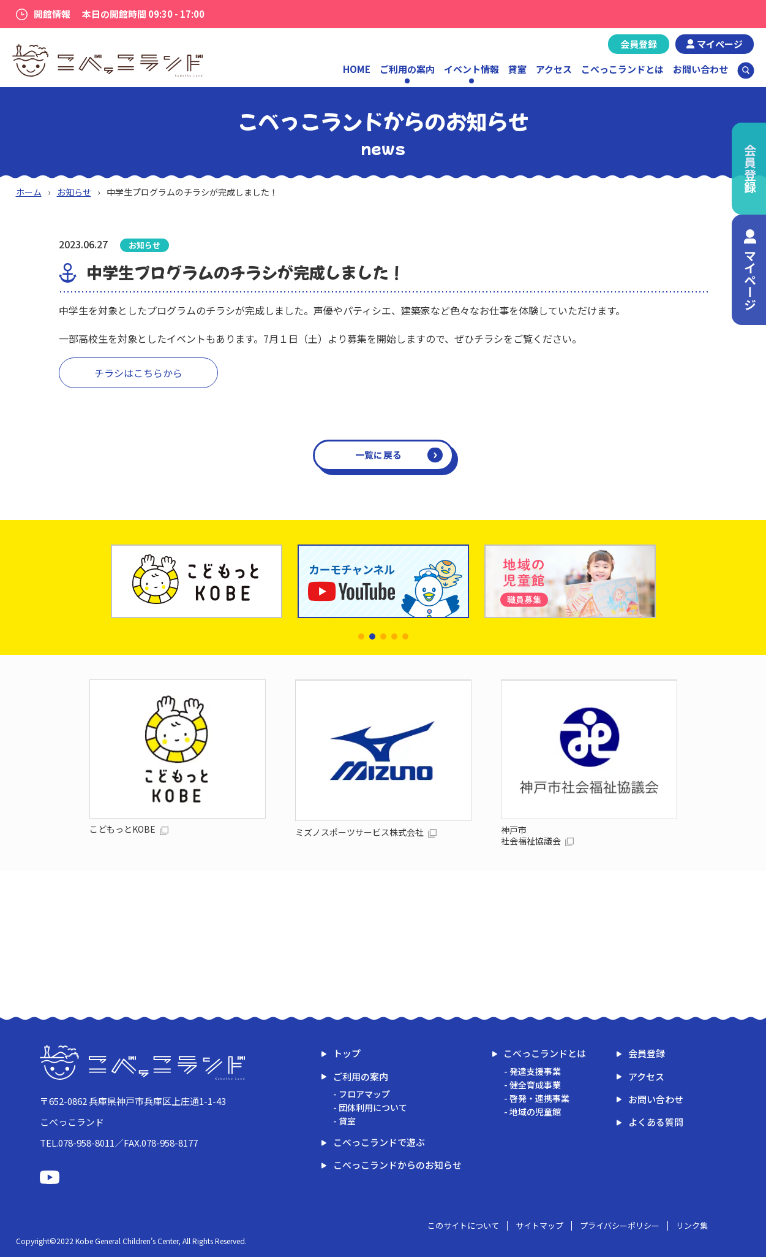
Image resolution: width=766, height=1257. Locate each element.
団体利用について (373, 1107)
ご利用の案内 (360, 1076)
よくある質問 (655, 1121)
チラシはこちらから (138, 372)
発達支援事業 (535, 1071)
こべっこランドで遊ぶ (379, 1142)
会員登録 (638, 43)
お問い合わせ (700, 69)
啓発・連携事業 (539, 1098)
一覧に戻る (378, 454)
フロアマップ (364, 1094)
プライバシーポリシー (619, 1225)
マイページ (720, 43)
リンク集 (692, 1225)
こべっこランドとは (622, 69)
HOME (356, 69)
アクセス (554, 69)
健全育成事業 (535, 1085)
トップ (347, 1053)
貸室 (517, 69)
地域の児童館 (535, 1112)
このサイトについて (463, 1225)
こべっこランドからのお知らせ (397, 1164)
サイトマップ (539, 1225)
